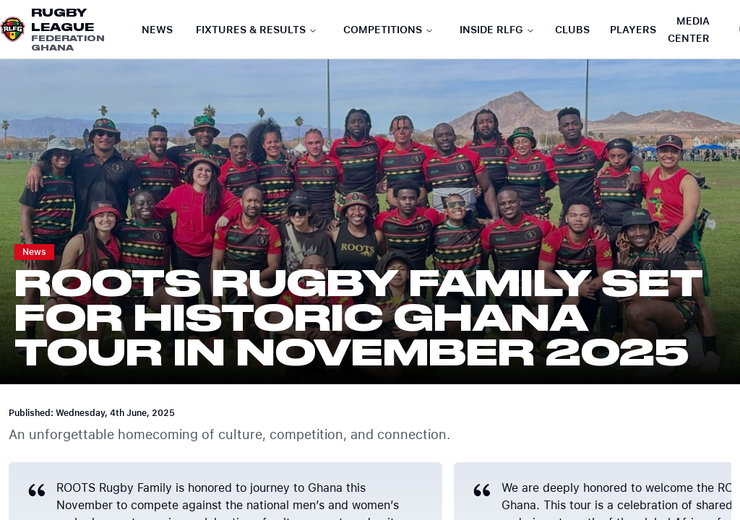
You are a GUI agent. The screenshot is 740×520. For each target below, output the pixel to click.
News (157, 29)
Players (633, 29)
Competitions (388, 29)
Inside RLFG (497, 29)
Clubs (572, 29)
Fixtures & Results (256, 29)
